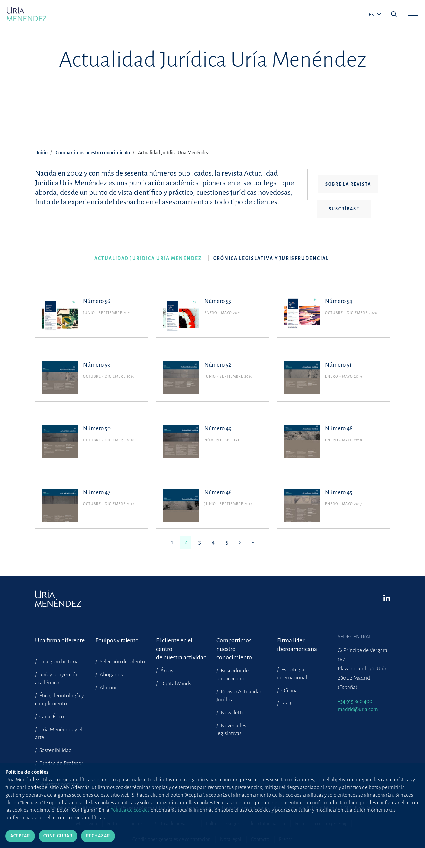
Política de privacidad (174, 823)
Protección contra (320, 823)
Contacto (260, 839)
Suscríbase (344, 209)
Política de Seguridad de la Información (245, 823)
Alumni (107, 688)
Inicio (42, 152)
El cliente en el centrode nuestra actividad (181, 645)
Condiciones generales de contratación (171, 839)
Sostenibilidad (55, 750)
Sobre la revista (348, 184)
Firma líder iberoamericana (297, 644)
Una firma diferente (60, 640)
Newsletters (234, 713)
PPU (285, 704)
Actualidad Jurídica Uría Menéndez (148, 258)
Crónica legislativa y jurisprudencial (271, 258)
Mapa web (86, 823)
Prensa (286, 839)
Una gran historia (58, 662)
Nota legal (230, 839)
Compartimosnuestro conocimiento (234, 645)
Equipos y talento (117, 640)
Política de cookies (125, 823)
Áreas (166, 671)
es (372, 14)
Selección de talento (122, 662)
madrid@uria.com (358, 709)
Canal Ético (51, 717)
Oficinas (290, 691)
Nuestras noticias (58, 784)
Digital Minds (175, 684)
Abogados (111, 675)
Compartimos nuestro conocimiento (93, 152)
